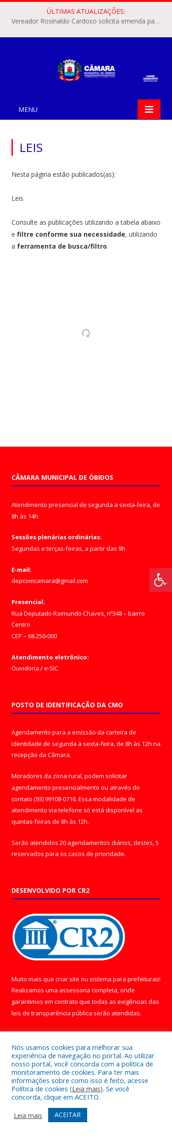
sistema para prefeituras (124, 979)
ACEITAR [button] (68, 1114)
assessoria (74, 990)
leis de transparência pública (51, 1013)
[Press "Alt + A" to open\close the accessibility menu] (161, 580)
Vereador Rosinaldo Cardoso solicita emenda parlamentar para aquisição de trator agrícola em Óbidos (88, 21)
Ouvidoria (25, 668)
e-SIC (51, 668)
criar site (67, 979)
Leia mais (86, 1088)
